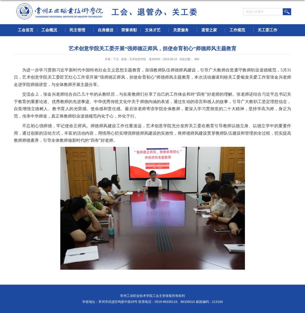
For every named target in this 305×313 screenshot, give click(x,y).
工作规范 (239, 30)
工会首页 (26, 30)
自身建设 (105, 30)
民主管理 (80, 30)
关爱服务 (183, 30)
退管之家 (211, 30)
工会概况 (51, 30)
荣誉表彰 (129, 30)
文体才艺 (155, 30)
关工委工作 (270, 30)
